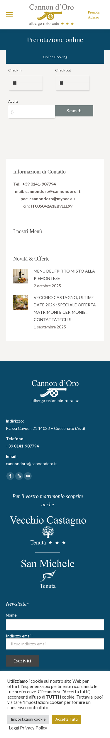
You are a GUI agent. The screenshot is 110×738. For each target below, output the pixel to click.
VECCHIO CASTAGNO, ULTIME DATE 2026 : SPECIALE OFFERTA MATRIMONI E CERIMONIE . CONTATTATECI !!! (65, 308)
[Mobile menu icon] (9, 14)
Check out (63, 70)
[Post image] (20, 276)
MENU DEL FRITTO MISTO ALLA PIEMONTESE (64, 274)
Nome (11, 614)
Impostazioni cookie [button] (28, 719)
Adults (13, 101)
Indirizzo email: (55, 641)
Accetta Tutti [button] (66, 719)
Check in (15, 70)
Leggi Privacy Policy (28, 727)
